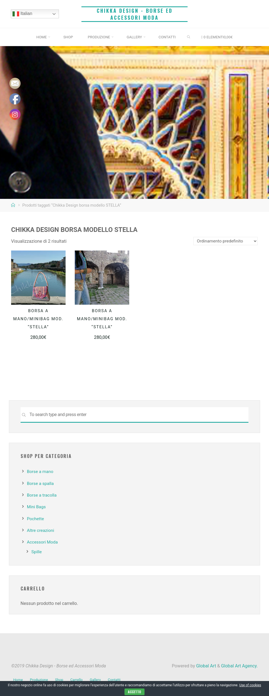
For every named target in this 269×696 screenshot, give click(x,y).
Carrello (78, 678)
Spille (36, 551)
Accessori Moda (43, 542)
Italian (23, 14)
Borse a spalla (41, 483)
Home (18, 678)
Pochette (36, 518)
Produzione (40, 678)
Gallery (98, 678)
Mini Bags (37, 506)
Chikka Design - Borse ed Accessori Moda (135, 14)
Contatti (117, 678)
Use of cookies (250, 685)
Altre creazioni (41, 530)
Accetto (134, 691)
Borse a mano (40, 471)
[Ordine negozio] (224, 241)
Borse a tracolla (42, 495)
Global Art (205, 666)
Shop (60, 678)
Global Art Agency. (239, 666)
